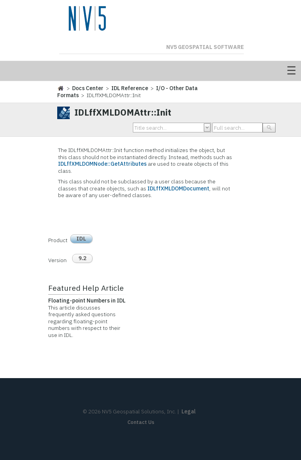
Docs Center (87, 88)
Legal (188, 411)
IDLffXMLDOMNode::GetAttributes (102, 163)
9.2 (82, 258)
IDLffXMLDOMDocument (178, 188)
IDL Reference (129, 88)
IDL (81, 238)
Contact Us (140, 422)
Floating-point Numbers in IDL (86, 300)
